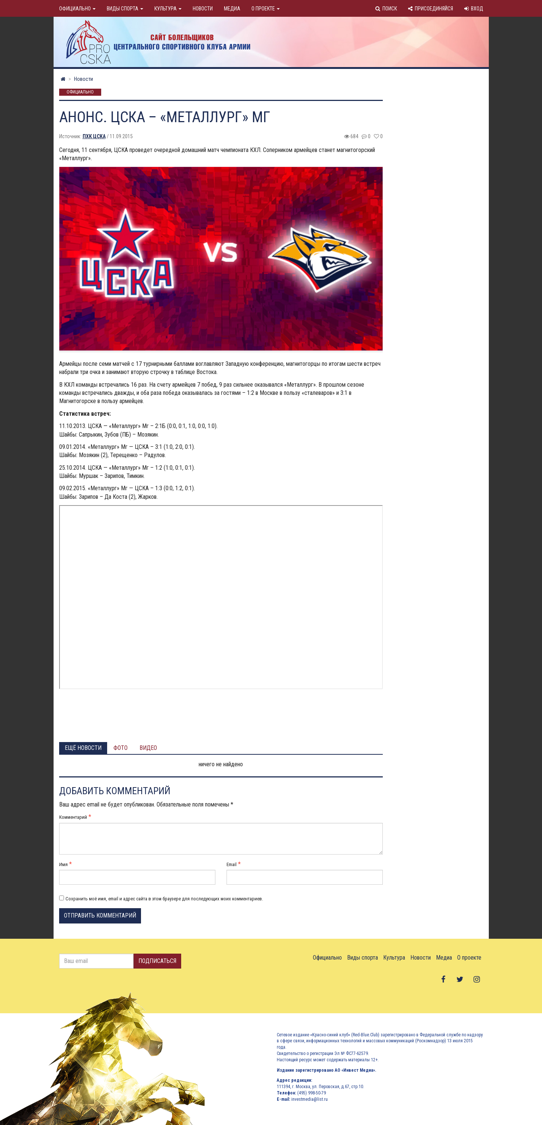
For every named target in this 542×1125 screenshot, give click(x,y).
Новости (203, 9)
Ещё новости (83, 747)
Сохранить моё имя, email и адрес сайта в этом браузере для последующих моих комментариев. (164, 898)
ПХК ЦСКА (94, 136)
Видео (148, 747)
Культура (168, 9)
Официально (77, 9)
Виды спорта (125, 9)
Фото (120, 747)
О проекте (265, 9)
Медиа (232, 9)
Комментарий (73, 817)
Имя (63, 864)
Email (232, 864)
